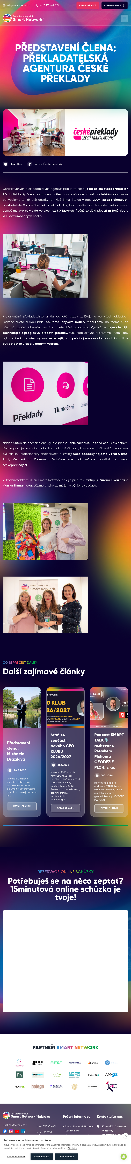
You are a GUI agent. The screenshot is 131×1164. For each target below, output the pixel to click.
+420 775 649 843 (47, 5)
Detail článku (22, 806)
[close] (125, 1136)
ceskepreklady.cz (15, 465)
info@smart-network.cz (17, 5)
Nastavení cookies (16, 1156)
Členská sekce (114, 5)
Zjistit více (72, 1148)
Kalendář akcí (88, 5)
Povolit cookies (67, 1156)
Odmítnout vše (41, 1156)
